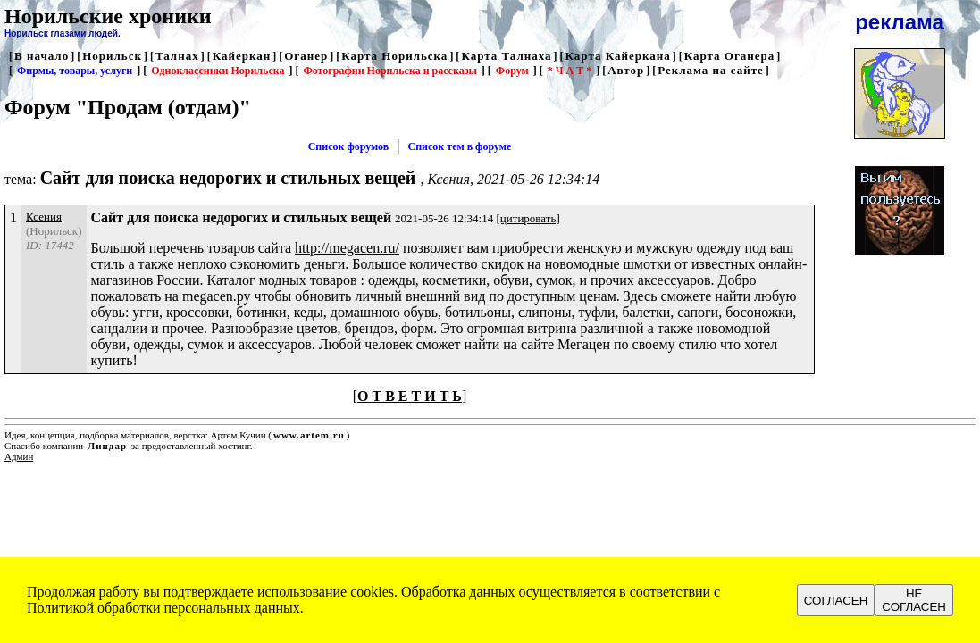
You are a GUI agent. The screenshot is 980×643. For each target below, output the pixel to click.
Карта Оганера (729, 56)
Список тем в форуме (460, 146)
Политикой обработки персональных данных (163, 607)
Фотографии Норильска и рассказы (389, 70)
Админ (18, 456)
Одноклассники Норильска (217, 70)
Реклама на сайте (711, 70)
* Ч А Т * (569, 70)
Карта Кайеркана (618, 56)
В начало (41, 56)
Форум (512, 70)
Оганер (306, 56)
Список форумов (348, 146)
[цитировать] (527, 218)
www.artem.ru (309, 435)
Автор (625, 70)
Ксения (44, 216)
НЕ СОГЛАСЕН (914, 600)
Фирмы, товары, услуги (74, 70)
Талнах (177, 56)
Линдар (107, 445)
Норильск (112, 56)
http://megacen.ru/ (347, 247)
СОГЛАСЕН (836, 600)
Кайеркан (242, 56)
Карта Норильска (394, 56)
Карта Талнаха (506, 56)
